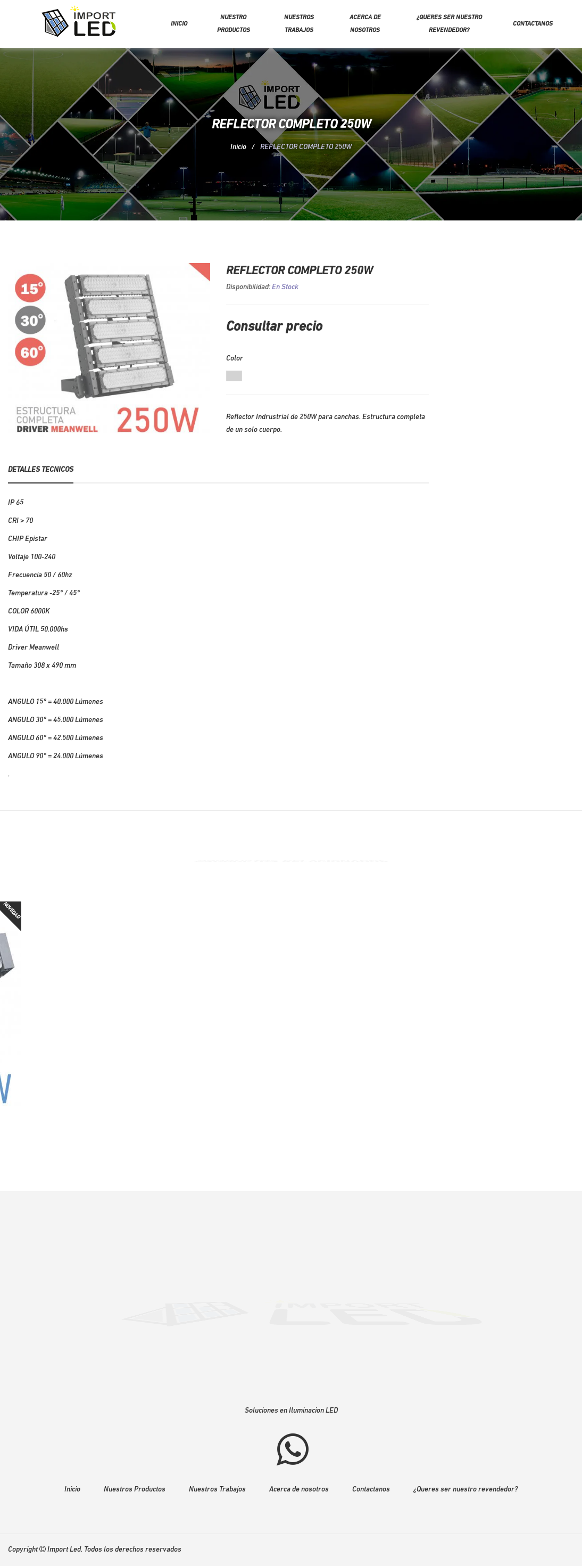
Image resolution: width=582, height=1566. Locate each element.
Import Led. (64, 1550)
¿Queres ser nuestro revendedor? (449, 24)
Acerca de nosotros (365, 24)
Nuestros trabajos (299, 24)
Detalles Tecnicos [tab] (40, 470)
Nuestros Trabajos (217, 1490)
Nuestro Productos (233, 24)
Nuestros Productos (134, 1490)
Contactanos (533, 24)
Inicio (179, 24)
